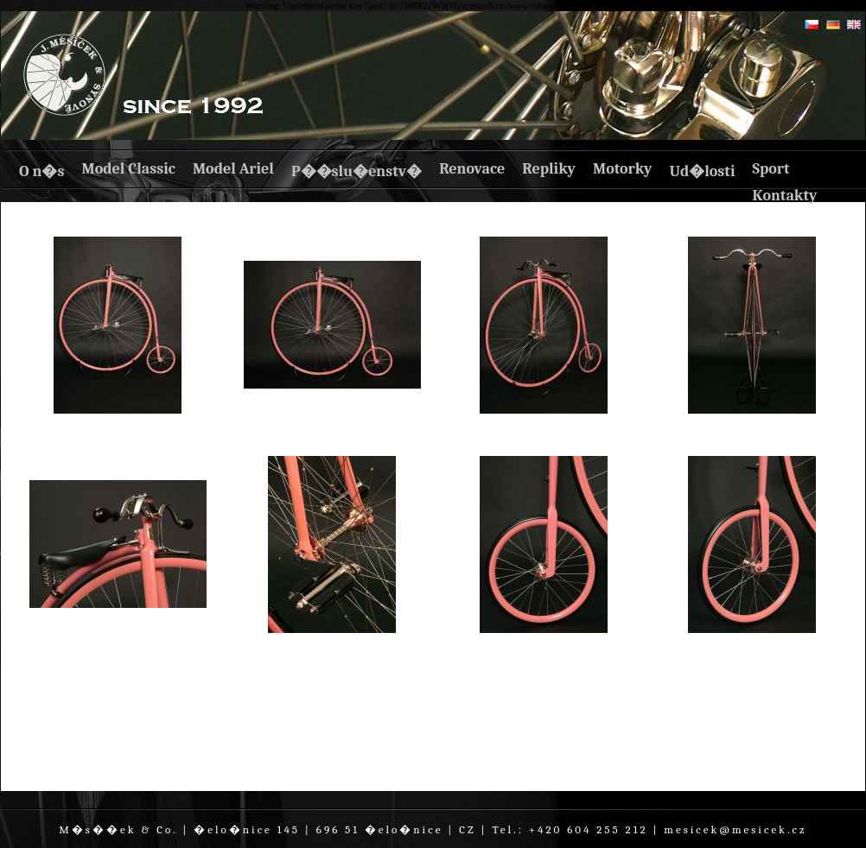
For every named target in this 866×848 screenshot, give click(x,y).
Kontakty (784, 196)
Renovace (472, 169)
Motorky (623, 169)
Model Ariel (233, 169)
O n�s (41, 171)
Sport (770, 169)
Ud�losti (702, 171)
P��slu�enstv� (356, 171)
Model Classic (128, 169)
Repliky (549, 169)
